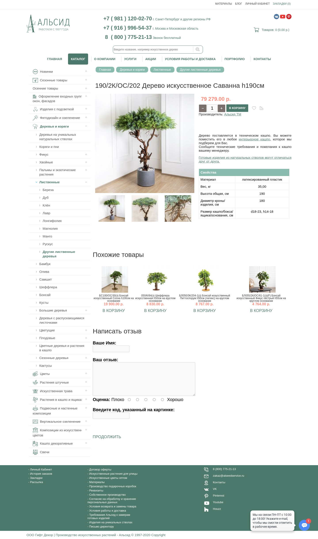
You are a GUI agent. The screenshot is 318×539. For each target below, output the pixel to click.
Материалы (223, 3)
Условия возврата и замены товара (112, 506)
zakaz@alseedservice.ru (228, 475)
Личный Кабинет (257, 3)
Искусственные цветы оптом (108, 478)
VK (215, 489)
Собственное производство (107, 494)
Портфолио (235, 59)
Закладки (36, 478)
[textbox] (158, 50)
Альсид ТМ (232, 114)
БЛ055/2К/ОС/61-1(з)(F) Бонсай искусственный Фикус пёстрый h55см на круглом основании (261, 298)
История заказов (41, 473)
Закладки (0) (282, 3)
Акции (150, 59)
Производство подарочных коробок (112, 486)
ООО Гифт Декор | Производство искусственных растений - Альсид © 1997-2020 (88, 535)
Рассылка (36, 482)
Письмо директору (101, 526)
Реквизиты (96, 490)
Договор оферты (100, 469)
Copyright (158, 535)
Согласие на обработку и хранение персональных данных (111, 500)
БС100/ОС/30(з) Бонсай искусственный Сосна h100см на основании (114, 298)
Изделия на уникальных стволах (110, 522)
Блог (238, 3)
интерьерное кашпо (254, 139)
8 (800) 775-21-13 (224, 469)
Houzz (217, 508)
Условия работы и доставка (190, 59)
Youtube (218, 502)
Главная (54, 59)
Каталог (78, 59)
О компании (104, 59)
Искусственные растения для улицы (113, 473)
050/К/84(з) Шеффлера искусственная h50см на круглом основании (155, 298)
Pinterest (218, 495)
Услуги (130, 59)
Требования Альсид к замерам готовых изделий (108, 516)
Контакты (262, 59)
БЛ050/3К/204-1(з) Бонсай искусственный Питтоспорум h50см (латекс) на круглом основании (204, 298)
